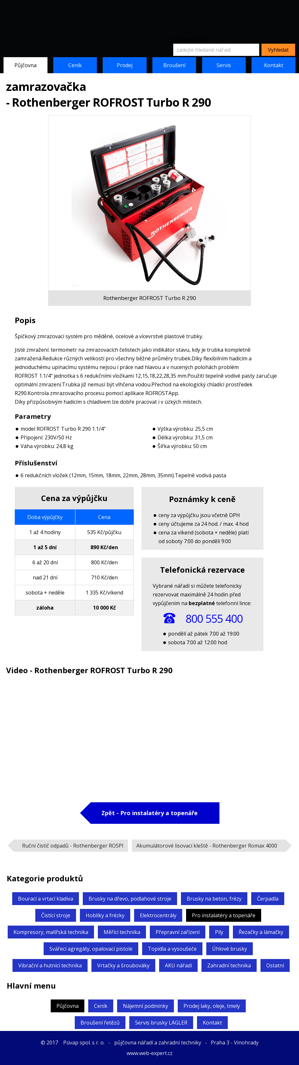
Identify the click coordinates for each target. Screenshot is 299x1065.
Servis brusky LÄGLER (161, 1022)
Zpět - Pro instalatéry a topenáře (149, 813)
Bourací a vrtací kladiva (45, 898)
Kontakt (273, 65)
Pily (219, 932)
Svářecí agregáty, (90, 948)
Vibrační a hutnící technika (50, 965)
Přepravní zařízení (178, 932)
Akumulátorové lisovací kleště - (206, 845)
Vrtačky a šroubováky (123, 965)
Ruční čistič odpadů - (73, 845)
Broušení (174, 65)
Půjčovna (25, 65)
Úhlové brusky (229, 948)
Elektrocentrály (158, 915)
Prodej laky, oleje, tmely (212, 1005)
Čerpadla (267, 898)
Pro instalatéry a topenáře (223, 915)
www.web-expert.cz (150, 1053)
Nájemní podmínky (145, 1005)
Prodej (124, 65)
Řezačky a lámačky (261, 932)
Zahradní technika (229, 965)
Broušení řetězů (100, 1022)
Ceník (75, 65)
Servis (224, 65)
